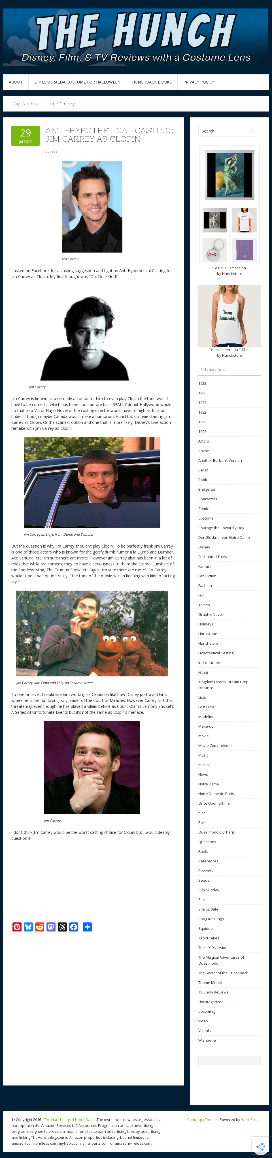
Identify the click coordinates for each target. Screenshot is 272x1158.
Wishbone (207, 1040)
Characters (207, 498)
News (203, 774)
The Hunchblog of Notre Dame (70, 1119)
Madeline (206, 716)
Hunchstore (232, 273)
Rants (203, 851)
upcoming (206, 1011)
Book (202, 479)
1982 (202, 412)
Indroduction (209, 662)
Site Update (208, 909)
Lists (202, 697)
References (208, 861)
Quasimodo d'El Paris (216, 832)
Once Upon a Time (214, 803)
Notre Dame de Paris (216, 793)
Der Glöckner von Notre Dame (224, 537)
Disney (204, 547)
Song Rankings (211, 918)
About (16, 82)
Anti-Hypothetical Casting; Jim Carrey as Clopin (109, 134)
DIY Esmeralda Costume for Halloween (77, 82)
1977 (202, 402)
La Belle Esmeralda (229, 267)
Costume (206, 518)
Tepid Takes (208, 938)
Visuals (204, 1030)
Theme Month (210, 982)
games (204, 604)
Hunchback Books (152, 82)
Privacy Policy (198, 82)
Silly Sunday (208, 889)
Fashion (205, 585)
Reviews (205, 870)
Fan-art (204, 566)
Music (203, 755)
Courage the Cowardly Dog (221, 527)
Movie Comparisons (215, 745)
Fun (201, 595)
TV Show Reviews (213, 992)
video (203, 1021)
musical (204, 764)
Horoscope (207, 633)
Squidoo (205, 928)
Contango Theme (202, 1119)
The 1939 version (213, 947)
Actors (203, 441)
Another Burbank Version (220, 460)
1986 (202, 421)
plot (201, 812)
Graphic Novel (210, 614)
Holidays (205, 624)
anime (203, 450)
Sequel (204, 880)
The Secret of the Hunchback (223, 972)
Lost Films (206, 707)
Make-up (206, 726)
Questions (207, 841)
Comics (204, 508)
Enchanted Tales (212, 556)
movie (203, 735)
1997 (202, 431)
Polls (202, 822)
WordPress (250, 1119)
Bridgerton (207, 489)
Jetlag (203, 672)
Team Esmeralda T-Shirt (229, 349)
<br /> (28, 881)
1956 (202, 393)
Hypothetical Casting (215, 652)
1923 (202, 383)
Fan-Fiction (207, 575)
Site (201, 899)
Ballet (203, 470)
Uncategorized (211, 1001)
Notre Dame (208, 784)
